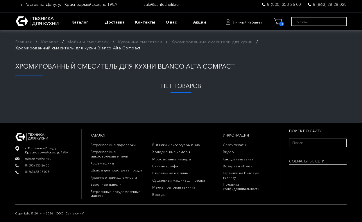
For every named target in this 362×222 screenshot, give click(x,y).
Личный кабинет (247, 22)
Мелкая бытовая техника (173, 187)
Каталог (49, 41)
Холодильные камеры (171, 152)
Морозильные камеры (171, 159)
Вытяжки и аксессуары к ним (176, 145)
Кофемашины (102, 163)
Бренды (159, 194)
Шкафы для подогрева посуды (116, 170)
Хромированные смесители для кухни (211, 41)
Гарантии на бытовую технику (241, 175)
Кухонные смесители (140, 41)
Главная (23, 41)
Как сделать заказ (238, 159)
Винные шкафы (165, 166)
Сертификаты (234, 145)
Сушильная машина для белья (178, 180)
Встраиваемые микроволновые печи (109, 154)
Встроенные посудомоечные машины (115, 193)
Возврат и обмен (237, 166)
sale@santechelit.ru (161, 4)
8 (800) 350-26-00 (284, 4)
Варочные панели (105, 184)
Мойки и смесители (88, 41)
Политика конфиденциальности (241, 186)
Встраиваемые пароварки (113, 145)
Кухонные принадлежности (113, 177)
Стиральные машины (170, 173)
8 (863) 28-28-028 (330, 4)
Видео (228, 152)
